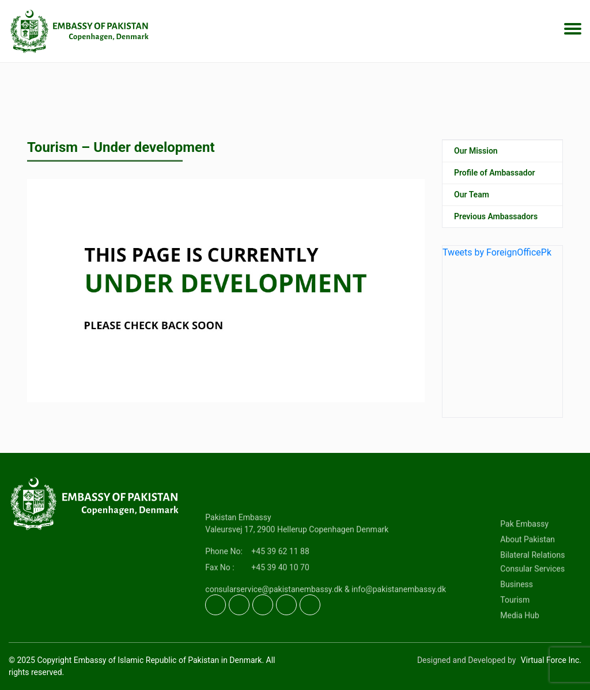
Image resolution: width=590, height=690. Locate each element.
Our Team (471, 194)
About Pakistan (527, 566)
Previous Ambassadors (496, 216)
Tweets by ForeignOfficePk (496, 252)
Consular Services (532, 596)
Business (516, 611)
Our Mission (476, 150)
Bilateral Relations (532, 582)
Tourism (515, 627)
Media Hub (519, 642)
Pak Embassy (524, 551)
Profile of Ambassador (494, 172)
